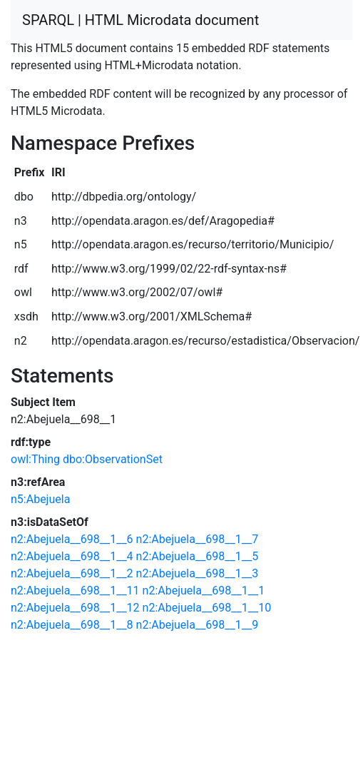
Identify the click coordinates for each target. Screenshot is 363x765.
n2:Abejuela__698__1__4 (72, 556)
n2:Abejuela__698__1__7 (197, 539)
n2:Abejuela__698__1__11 (75, 590)
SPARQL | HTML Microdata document (140, 20)
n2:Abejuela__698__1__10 (207, 607)
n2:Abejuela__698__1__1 (204, 590)
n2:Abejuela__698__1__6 (72, 539)
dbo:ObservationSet (113, 459)
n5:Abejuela (40, 499)
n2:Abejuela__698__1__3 (197, 573)
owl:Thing (35, 459)
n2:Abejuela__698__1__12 (75, 607)
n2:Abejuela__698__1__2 (72, 573)
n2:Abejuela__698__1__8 (72, 625)
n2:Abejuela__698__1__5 (197, 556)
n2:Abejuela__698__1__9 (197, 625)
